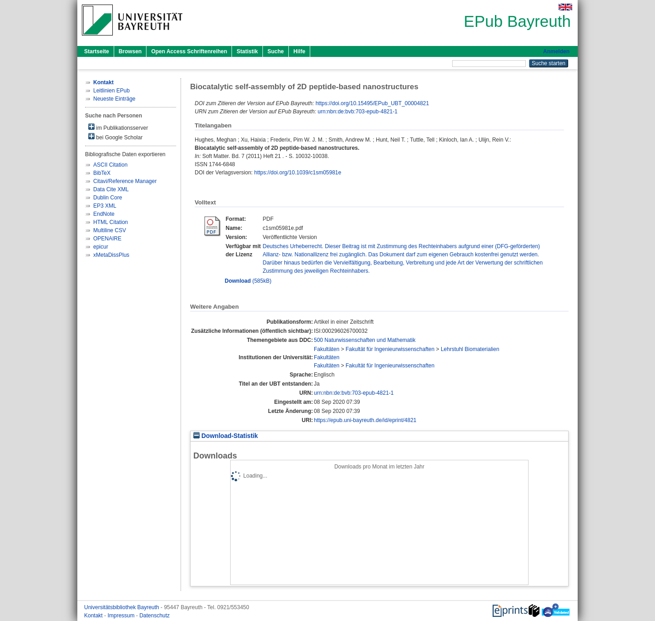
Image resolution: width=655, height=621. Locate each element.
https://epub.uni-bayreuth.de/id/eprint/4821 (365, 420)
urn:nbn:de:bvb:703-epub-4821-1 (357, 111)
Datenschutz (154, 615)
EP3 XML (104, 206)
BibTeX (102, 173)
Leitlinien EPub (111, 90)
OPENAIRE (107, 238)
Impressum (121, 615)
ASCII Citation (110, 165)
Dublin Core (107, 197)
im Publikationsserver (118, 127)
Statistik (247, 51)
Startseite (96, 51)
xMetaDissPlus (111, 255)
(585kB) (248, 281)
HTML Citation (110, 222)
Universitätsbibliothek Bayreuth (122, 607)
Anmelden (556, 51)
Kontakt (94, 615)
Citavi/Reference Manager (124, 181)
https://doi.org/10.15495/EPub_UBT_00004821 (372, 103)
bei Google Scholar (115, 137)
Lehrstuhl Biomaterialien (470, 349)
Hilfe (299, 51)
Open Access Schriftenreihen (189, 51)
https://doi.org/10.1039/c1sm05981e (297, 172)
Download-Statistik (225, 436)
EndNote (104, 214)
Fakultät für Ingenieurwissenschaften (390, 349)
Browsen (130, 51)
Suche (275, 51)
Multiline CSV (109, 230)
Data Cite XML (111, 189)
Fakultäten (326, 349)
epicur (100, 247)
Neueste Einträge (114, 99)
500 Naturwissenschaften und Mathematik (364, 340)
